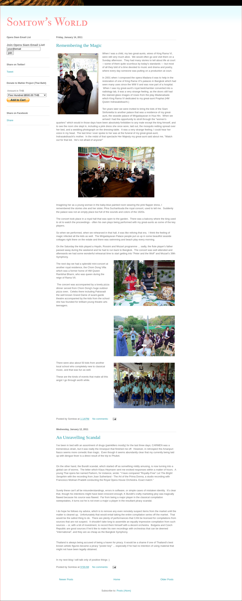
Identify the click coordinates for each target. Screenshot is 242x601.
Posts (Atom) (124, 590)
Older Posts (166, 579)
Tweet (10, 71)
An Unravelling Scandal (78, 437)
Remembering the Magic (79, 45)
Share (10, 120)
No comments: (100, 418)
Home (117, 579)
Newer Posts (66, 579)
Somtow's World (47, 22)
